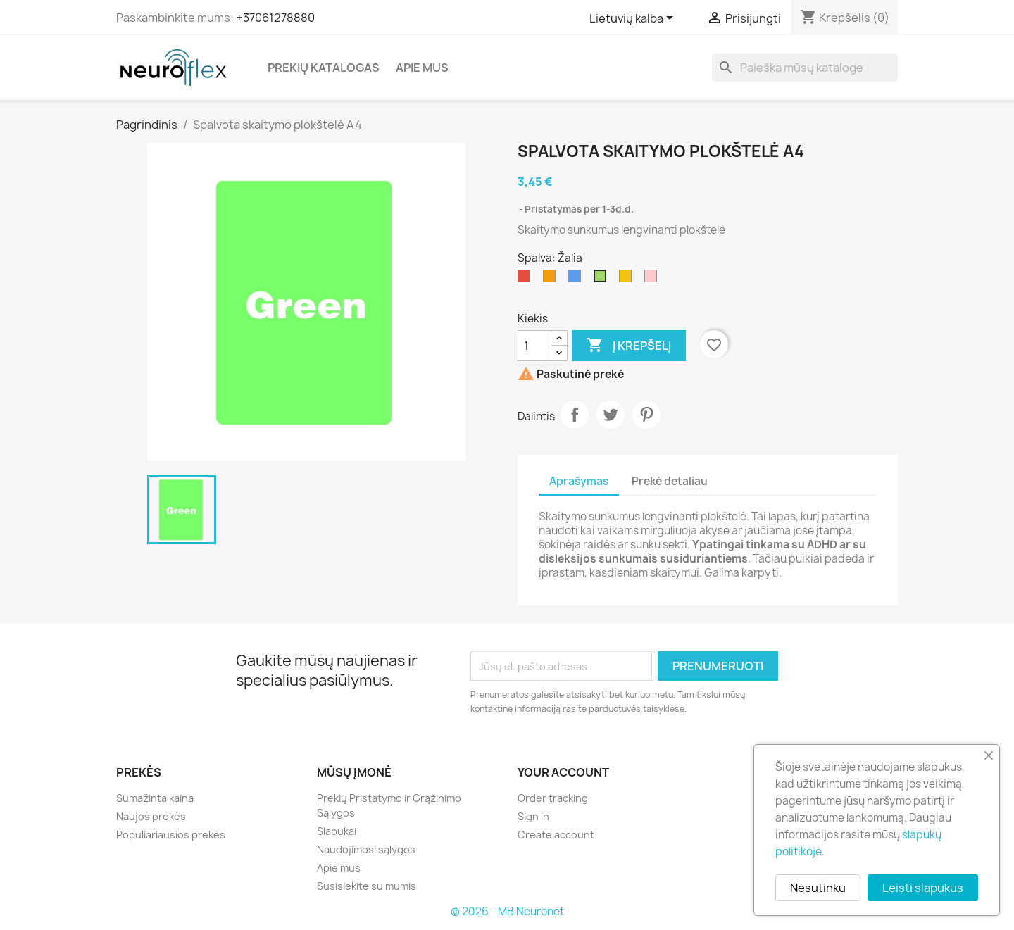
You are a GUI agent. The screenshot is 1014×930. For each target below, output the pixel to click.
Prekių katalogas (324, 67)
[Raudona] (527, 279)
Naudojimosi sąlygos (366, 849)
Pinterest (646, 415)
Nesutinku (818, 888)
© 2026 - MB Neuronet (507, 911)
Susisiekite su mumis (366, 886)
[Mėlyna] (577, 279)
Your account (563, 772)
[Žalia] (603, 279)
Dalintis (575, 415)
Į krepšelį (629, 346)
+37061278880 (275, 17)
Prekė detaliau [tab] (670, 481)
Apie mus (422, 67)
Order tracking (553, 798)
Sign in (533, 816)
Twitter (610, 415)
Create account (556, 834)
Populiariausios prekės (170, 834)
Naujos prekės (151, 816)
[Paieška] (805, 68)
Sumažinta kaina (155, 798)
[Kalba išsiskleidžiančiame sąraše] (633, 19)
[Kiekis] (534, 345)
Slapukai (336, 831)
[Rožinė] (653, 279)
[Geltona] (628, 279)
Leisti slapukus (922, 888)
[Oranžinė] (552, 279)
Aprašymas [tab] (578, 481)
